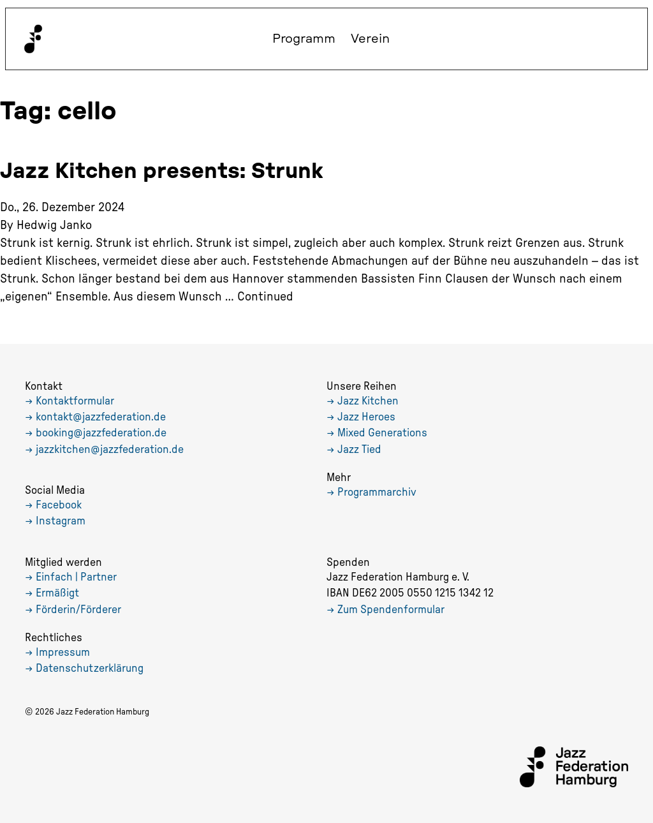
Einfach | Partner (76, 577)
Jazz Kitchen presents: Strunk (161, 171)
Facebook (59, 505)
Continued (265, 296)
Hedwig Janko (54, 225)
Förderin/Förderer (78, 610)
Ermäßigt (57, 593)
